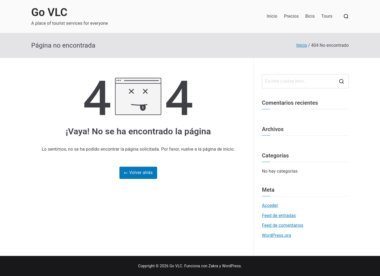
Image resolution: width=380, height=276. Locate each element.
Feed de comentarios (282, 225)
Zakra (213, 266)
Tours (326, 16)
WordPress (231, 266)
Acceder (270, 205)
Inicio (272, 16)
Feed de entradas (279, 215)
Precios (291, 16)
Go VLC (49, 12)
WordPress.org (276, 235)
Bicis (310, 16)
